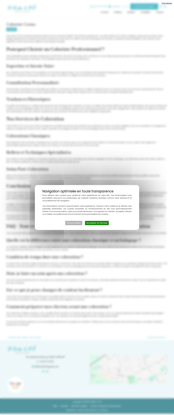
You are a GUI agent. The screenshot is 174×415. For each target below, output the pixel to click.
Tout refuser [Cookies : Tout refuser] (166, 3)
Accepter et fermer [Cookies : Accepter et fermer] (96, 222)
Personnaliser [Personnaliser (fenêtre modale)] (74, 222)
